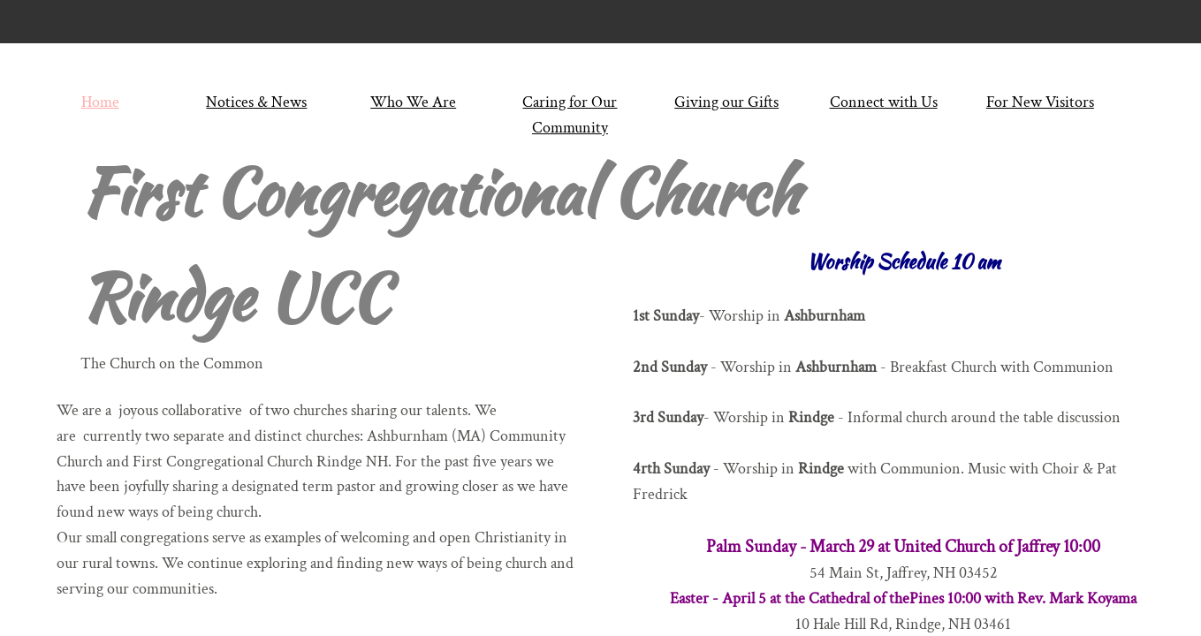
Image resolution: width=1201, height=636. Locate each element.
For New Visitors (1040, 102)
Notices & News (256, 102)
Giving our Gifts (726, 102)
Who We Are (413, 102)
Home (100, 102)
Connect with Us (884, 102)
